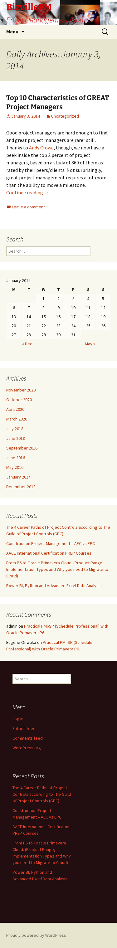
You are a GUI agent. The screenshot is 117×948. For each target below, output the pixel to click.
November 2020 (21, 390)
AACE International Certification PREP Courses (48, 553)
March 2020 (16, 419)
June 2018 (15, 438)
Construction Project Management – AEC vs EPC (50, 543)
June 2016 (15, 457)
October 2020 (19, 399)
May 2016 (14, 467)
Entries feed (24, 728)
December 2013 (21, 486)
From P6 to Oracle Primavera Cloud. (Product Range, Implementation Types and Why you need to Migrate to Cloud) (57, 569)
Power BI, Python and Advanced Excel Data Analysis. (54, 585)
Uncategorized (65, 116)
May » (90, 344)
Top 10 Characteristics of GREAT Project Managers (57, 102)
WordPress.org (26, 748)
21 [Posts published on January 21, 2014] (29, 325)
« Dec (27, 344)
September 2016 (21, 448)
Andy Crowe (41, 147)
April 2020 (15, 409)
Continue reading (27, 192)
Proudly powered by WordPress (36, 935)
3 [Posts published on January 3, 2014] (73, 298)
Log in (17, 719)
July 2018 (14, 428)
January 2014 (18, 477)
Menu (12, 31)
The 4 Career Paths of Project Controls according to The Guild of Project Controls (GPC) (41, 794)
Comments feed (27, 738)
